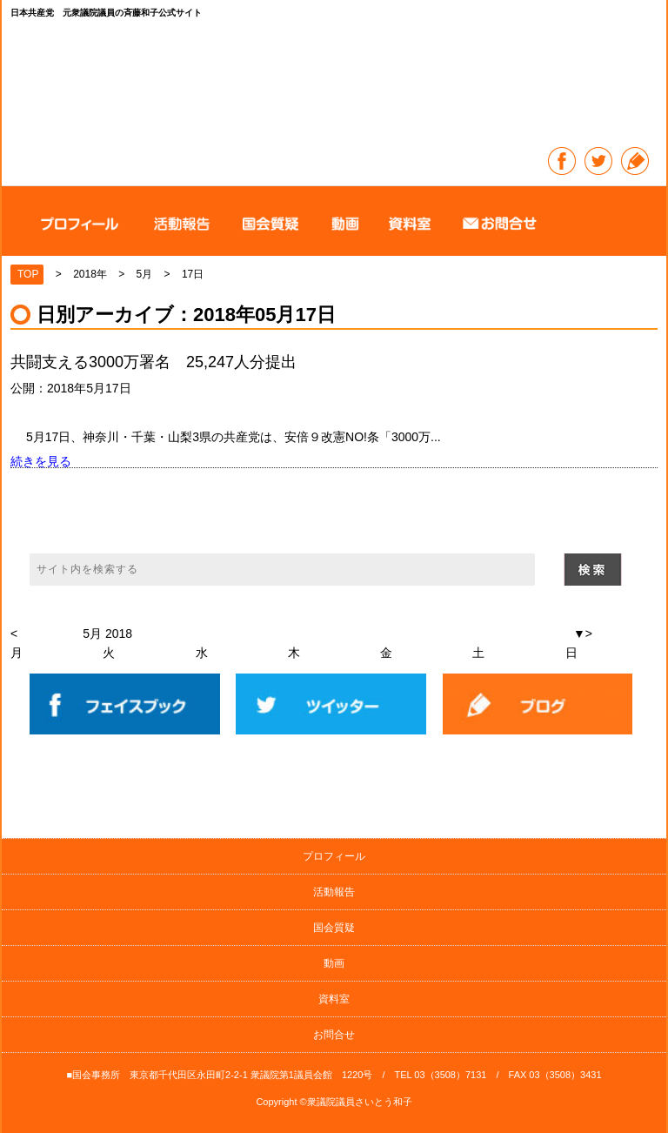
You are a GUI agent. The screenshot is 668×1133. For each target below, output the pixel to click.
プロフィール (334, 856)
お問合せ (334, 1034)
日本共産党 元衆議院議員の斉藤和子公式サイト (334, 85)
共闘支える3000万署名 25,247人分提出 (153, 362)
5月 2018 (107, 633)
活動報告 (334, 892)
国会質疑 (334, 927)
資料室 (334, 999)
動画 (334, 963)
